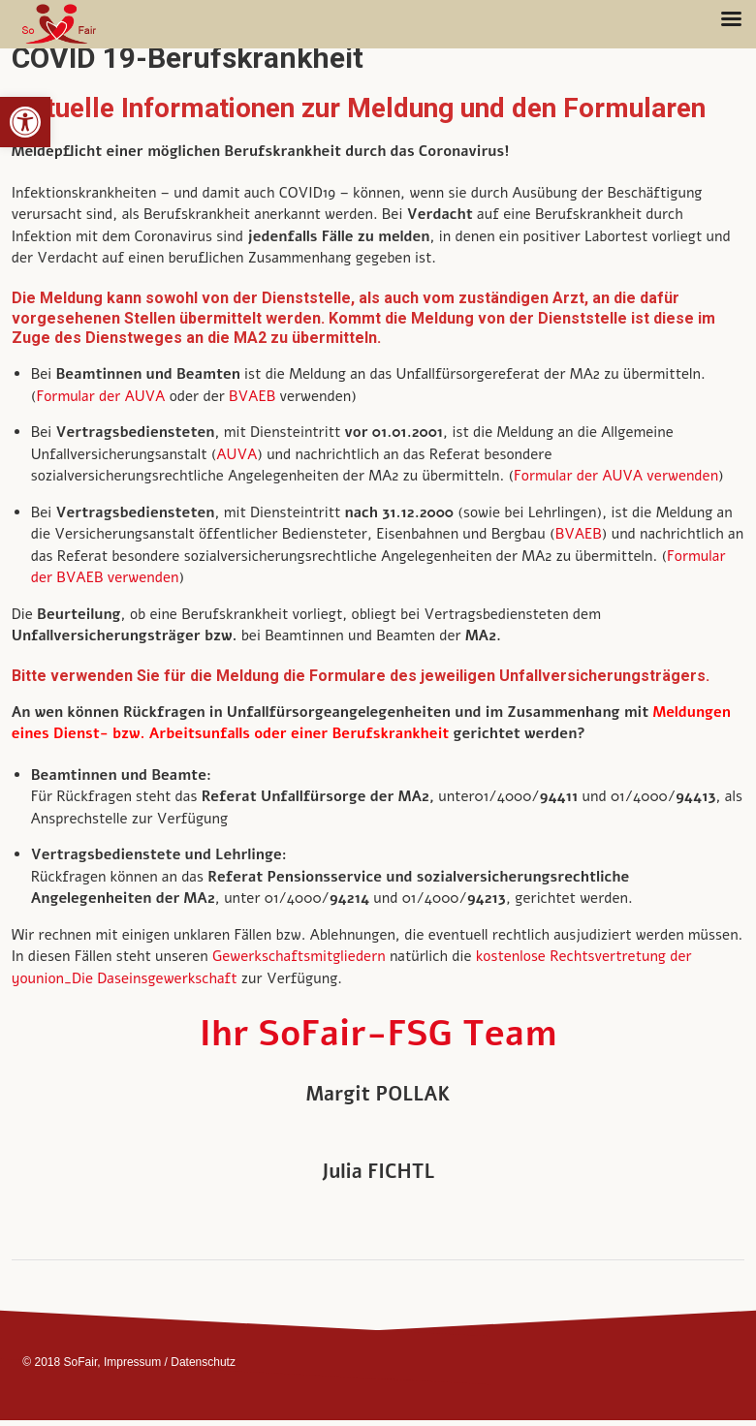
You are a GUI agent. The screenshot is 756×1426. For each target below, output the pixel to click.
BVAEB (254, 396)
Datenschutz (203, 1362)
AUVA (236, 454)
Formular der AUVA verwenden (616, 475)
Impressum (132, 1362)
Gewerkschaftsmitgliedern (301, 956)
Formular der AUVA (100, 396)
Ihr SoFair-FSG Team (378, 1034)
